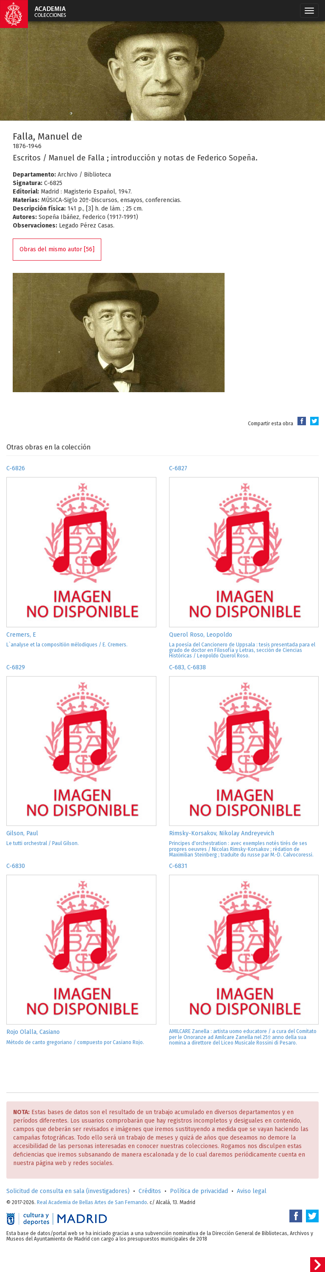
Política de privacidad (199, 1191)
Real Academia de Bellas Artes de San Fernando (92, 1202)
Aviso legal (252, 1191)
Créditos (150, 1191)
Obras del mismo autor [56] (56, 249)
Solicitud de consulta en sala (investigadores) (68, 1191)
